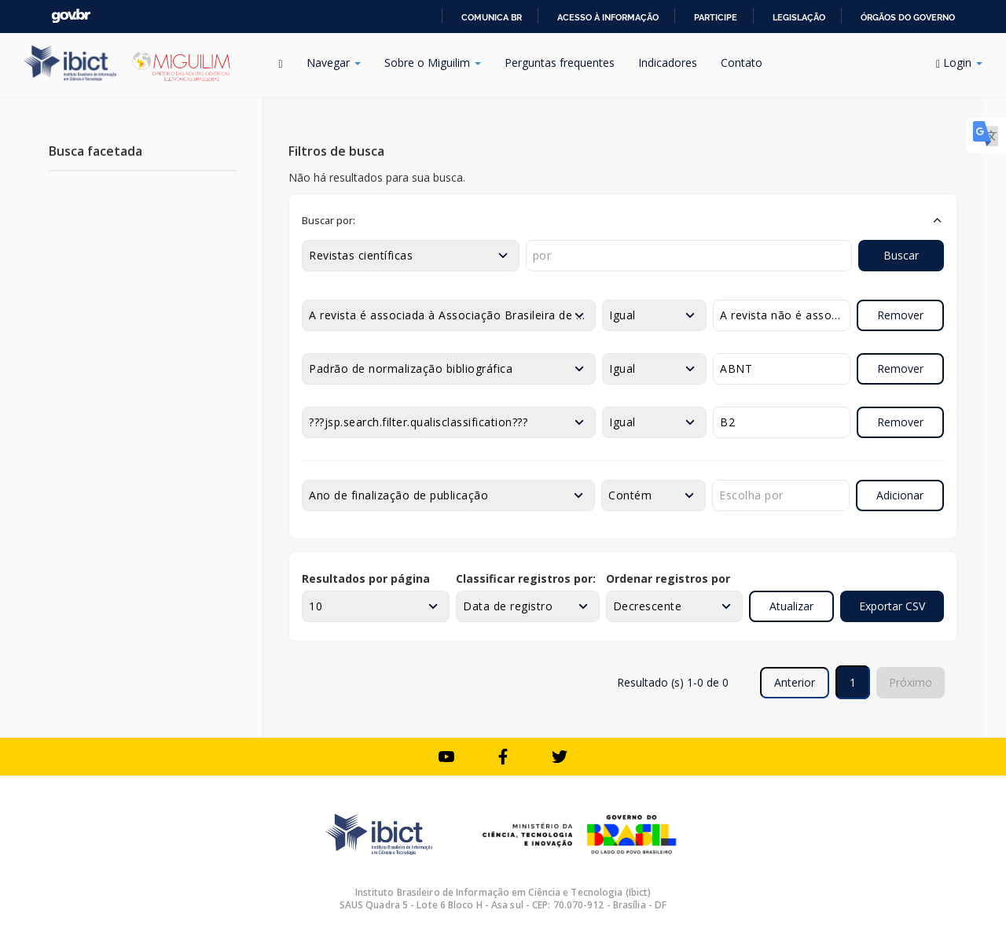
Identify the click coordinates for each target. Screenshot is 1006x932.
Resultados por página (366, 578)
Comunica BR (491, 17)
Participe (715, 17)
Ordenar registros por (668, 578)
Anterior (794, 682)
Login (959, 62)
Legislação (799, 17)
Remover (900, 315)
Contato (741, 62)
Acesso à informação (608, 17)
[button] (623, 220)
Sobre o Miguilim (432, 62)
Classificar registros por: (526, 578)
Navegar (334, 62)
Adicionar (899, 495)
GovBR (70, 16)
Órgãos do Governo (908, 17)
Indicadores (667, 62)
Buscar (901, 255)
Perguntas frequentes (560, 62)
